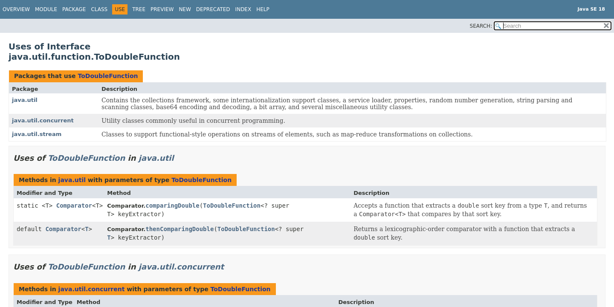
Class (99, 9)
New (185, 9)
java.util (25, 100)
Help (262, 9)
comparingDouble (172, 205)
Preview (162, 9)
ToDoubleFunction (108, 75)
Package (74, 9)
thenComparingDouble (179, 229)
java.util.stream (36, 134)
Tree (138, 9)
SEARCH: (481, 26)
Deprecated (213, 9)
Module (46, 9)
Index (243, 9)
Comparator (74, 205)
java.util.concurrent (43, 120)
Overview (16, 9)
